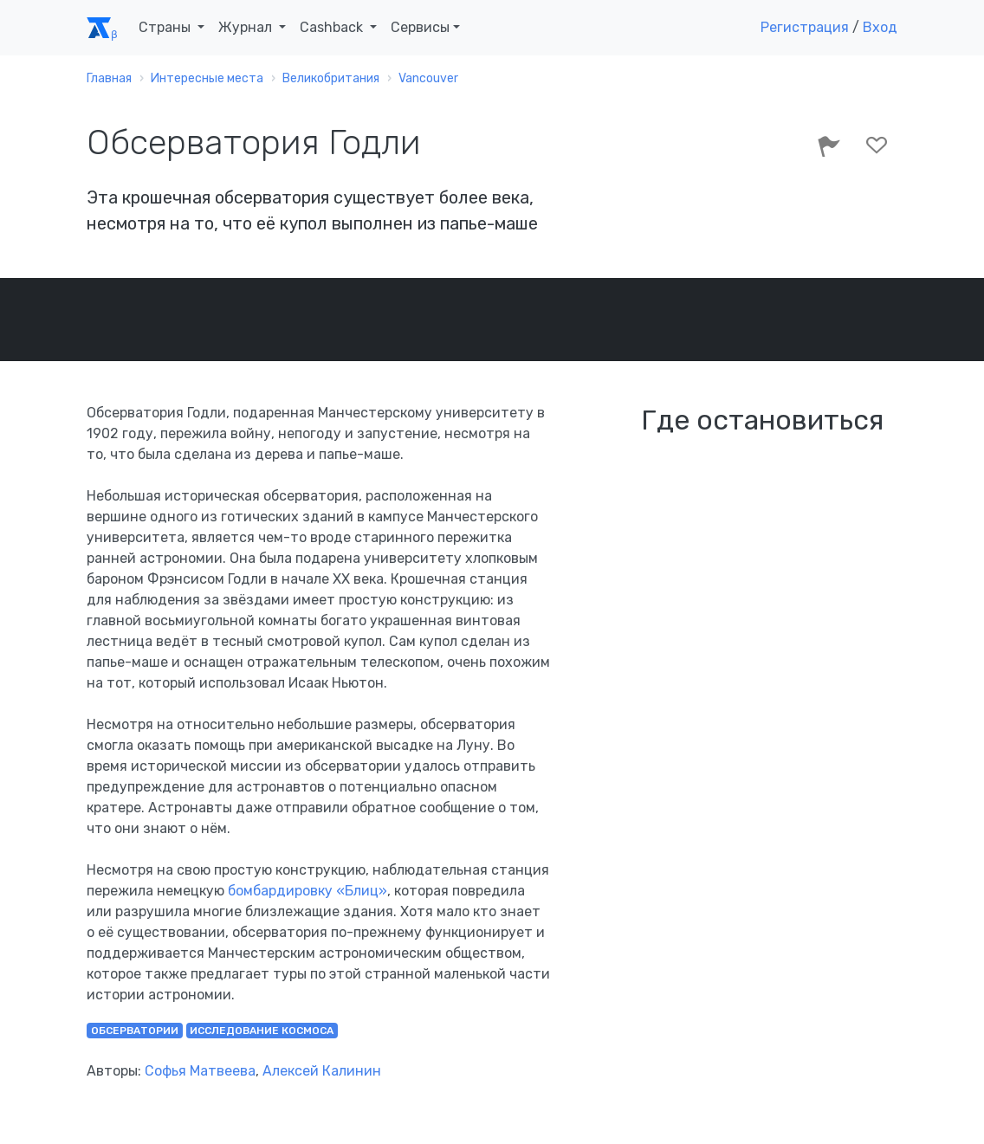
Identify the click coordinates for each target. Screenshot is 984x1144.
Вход (880, 27)
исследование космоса (261, 1030)
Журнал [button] (246, 27)
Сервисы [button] (420, 27)
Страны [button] (166, 27)
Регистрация (805, 27)
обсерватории (134, 1030)
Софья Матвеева (200, 1071)
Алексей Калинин (321, 1071)
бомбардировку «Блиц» (307, 890)
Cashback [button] (333, 27)
